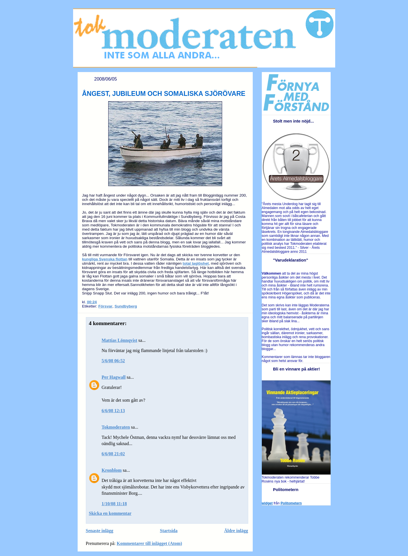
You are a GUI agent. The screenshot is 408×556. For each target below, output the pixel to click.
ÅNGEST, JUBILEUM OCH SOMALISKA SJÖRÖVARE (164, 93)
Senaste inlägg (99, 530)
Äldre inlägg (236, 530)
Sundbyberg (125, 306)
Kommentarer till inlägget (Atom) (149, 543)
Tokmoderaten (116, 427)
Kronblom (112, 470)
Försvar (105, 306)
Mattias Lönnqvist (119, 340)
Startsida (168, 530)
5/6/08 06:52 (113, 360)
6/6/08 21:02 (113, 453)
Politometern (291, 503)
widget (267, 503)
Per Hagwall (114, 377)
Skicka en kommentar (110, 513)
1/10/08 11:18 (114, 503)
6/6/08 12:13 (113, 410)
